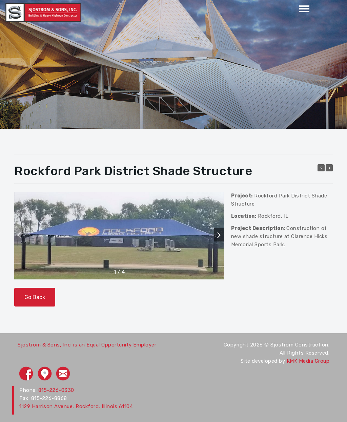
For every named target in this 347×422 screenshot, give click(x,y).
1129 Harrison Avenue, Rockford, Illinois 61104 (76, 406)
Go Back (34, 297)
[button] (219, 234)
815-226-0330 (56, 390)
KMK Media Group (308, 361)
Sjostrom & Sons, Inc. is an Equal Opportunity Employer (87, 345)
